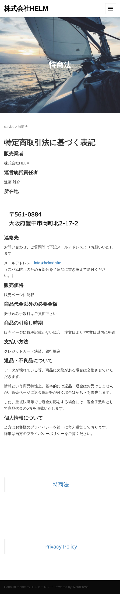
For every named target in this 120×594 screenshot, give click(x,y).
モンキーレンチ (42, 587)
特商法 (61, 484)
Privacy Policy (60, 547)
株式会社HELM (26, 8)
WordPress (80, 587)
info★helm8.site (47, 263)
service (9, 127)
